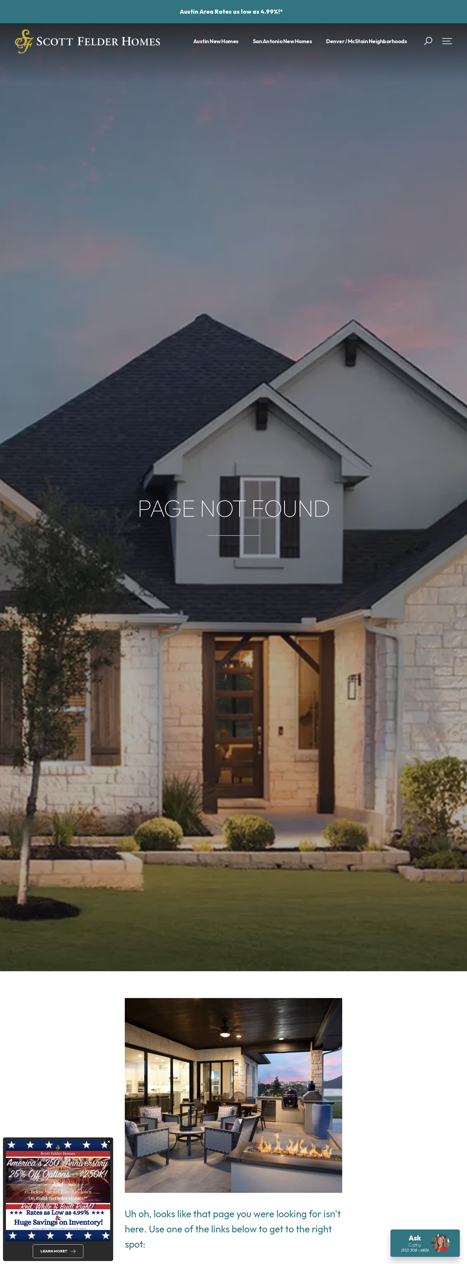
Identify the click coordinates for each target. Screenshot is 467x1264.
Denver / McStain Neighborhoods (366, 41)
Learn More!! (54, 1251)
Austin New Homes (216, 41)
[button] (428, 41)
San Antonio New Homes (282, 41)
